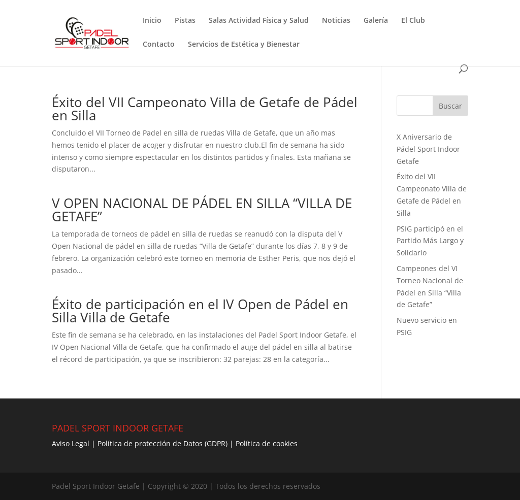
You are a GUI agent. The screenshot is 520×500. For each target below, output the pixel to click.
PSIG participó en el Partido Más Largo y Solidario (430, 241)
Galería (376, 21)
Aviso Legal (70, 443)
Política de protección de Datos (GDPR (161, 443)
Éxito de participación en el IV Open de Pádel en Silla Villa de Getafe (200, 310)
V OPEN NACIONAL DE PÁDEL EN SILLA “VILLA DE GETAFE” (202, 209)
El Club (413, 21)
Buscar (450, 106)
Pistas (185, 21)
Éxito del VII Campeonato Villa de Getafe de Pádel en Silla (205, 108)
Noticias (336, 21)
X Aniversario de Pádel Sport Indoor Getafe (428, 149)
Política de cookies (267, 443)
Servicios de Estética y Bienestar (244, 45)
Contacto (159, 45)
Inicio (152, 21)
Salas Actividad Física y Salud (259, 21)
